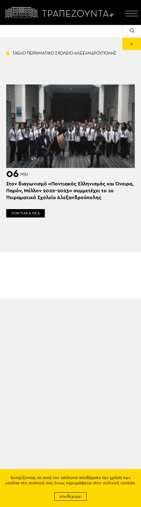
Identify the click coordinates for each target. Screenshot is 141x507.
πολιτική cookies (119, 483)
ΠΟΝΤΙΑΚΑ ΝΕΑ (25, 213)
